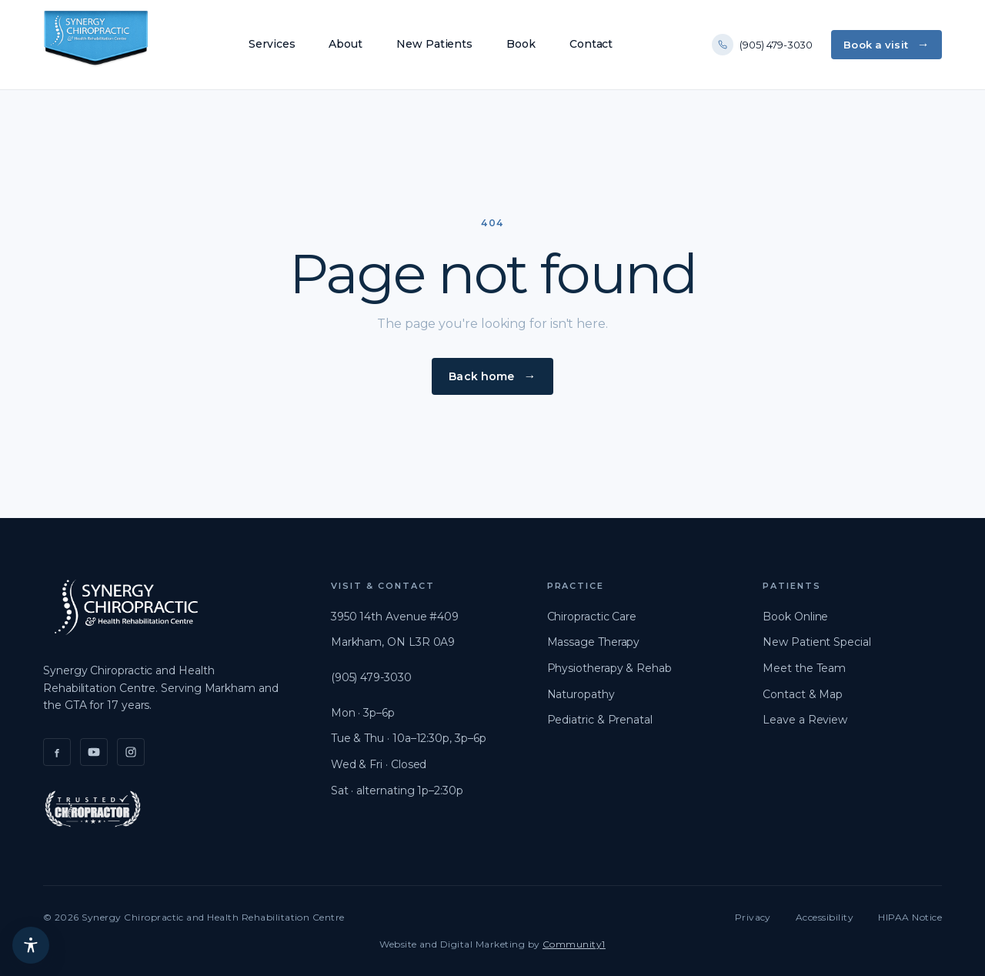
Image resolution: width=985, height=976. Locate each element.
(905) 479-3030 (762, 44)
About (345, 44)
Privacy (753, 917)
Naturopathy (581, 694)
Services (272, 44)
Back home (481, 376)
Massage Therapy (593, 642)
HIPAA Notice (910, 917)
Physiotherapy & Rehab (609, 668)
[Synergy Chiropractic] (96, 44)
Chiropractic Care (592, 616)
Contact (591, 44)
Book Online (795, 616)
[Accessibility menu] (30, 945)
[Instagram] (131, 752)
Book (521, 44)
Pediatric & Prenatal (600, 720)
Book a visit (875, 44)
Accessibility (824, 917)
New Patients (434, 44)
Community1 (574, 944)
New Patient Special (816, 642)
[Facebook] (57, 752)
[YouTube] (94, 752)
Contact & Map (803, 694)
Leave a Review (805, 720)
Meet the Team (804, 668)
